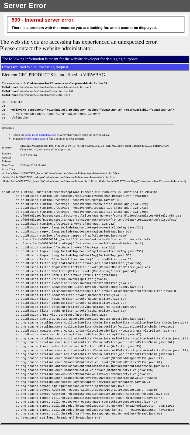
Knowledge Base (35, 138)
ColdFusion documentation (40, 134)
